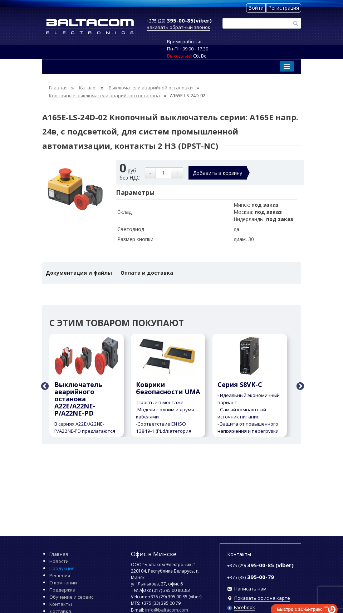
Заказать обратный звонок (178, 27)
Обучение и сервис (71, 597)
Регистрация (283, 7)
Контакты (60, 604)
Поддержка (62, 590)
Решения (59, 575)
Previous (44, 385)
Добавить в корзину (217, 173)
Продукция (61, 568)
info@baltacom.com (166, 610)
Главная (58, 554)
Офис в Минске (153, 554)
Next (299, 385)
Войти (256, 7)
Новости (59, 561)
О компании (63, 582)
